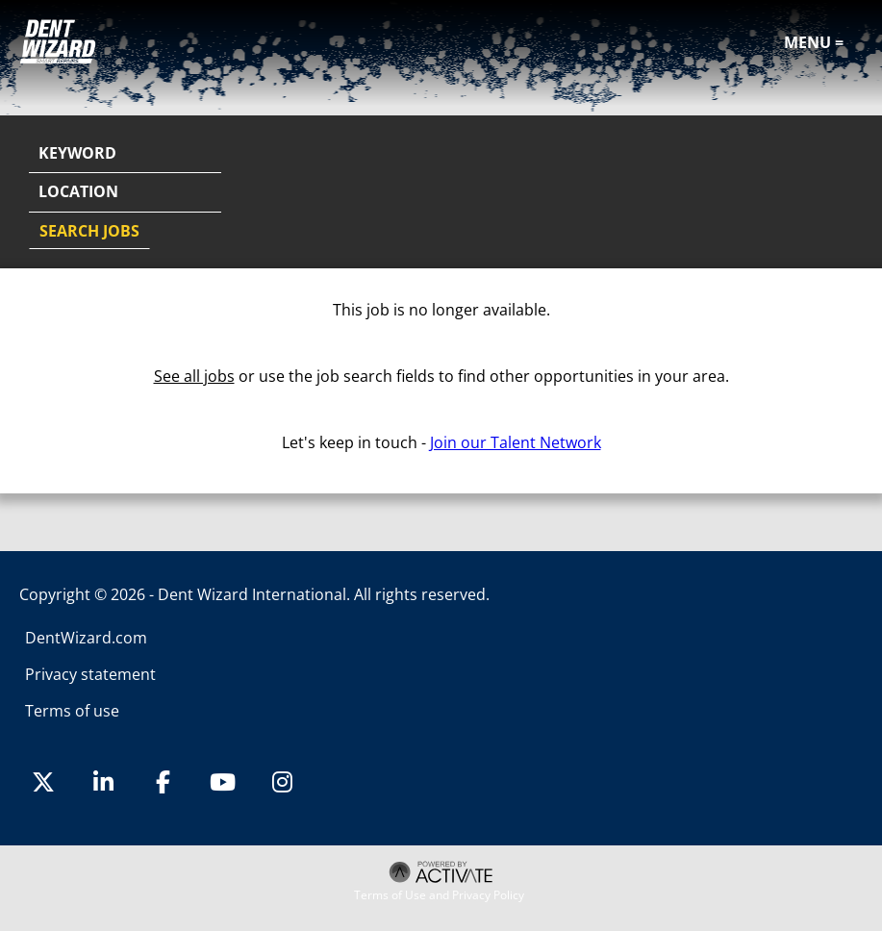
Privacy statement (90, 674)
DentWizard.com (86, 637)
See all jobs (194, 376)
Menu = (814, 42)
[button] (845, 193)
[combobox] (125, 192)
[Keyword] (125, 154)
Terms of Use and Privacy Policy (439, 895)
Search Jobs (89, 230)
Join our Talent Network (515, 442)
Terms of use (72, 710)
